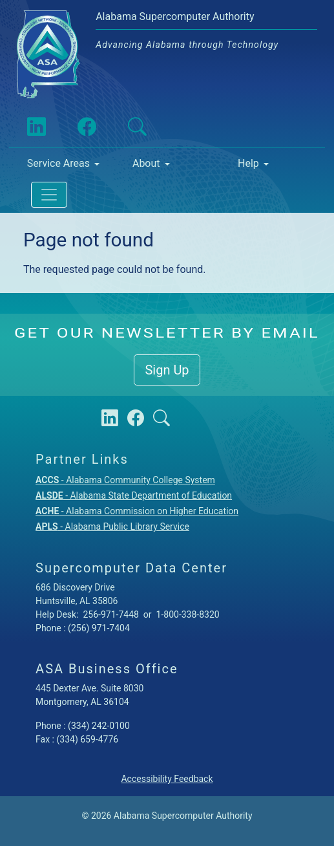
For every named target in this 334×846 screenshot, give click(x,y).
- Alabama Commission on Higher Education (137, 511)
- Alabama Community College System (125, 480)
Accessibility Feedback (167, 779)
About (146, 163)
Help (248, 163)
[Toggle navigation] (49, 195)
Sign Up (167, 370)
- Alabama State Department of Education (134, 495)
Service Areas (58, 163)
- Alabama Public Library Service (112, 526)
